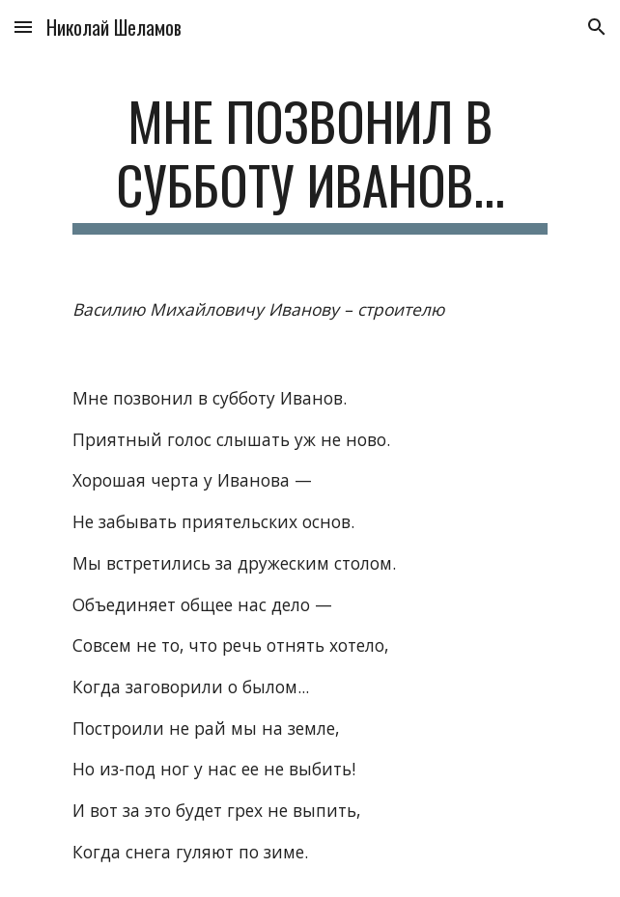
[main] (309, 161)
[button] (23, 26)
